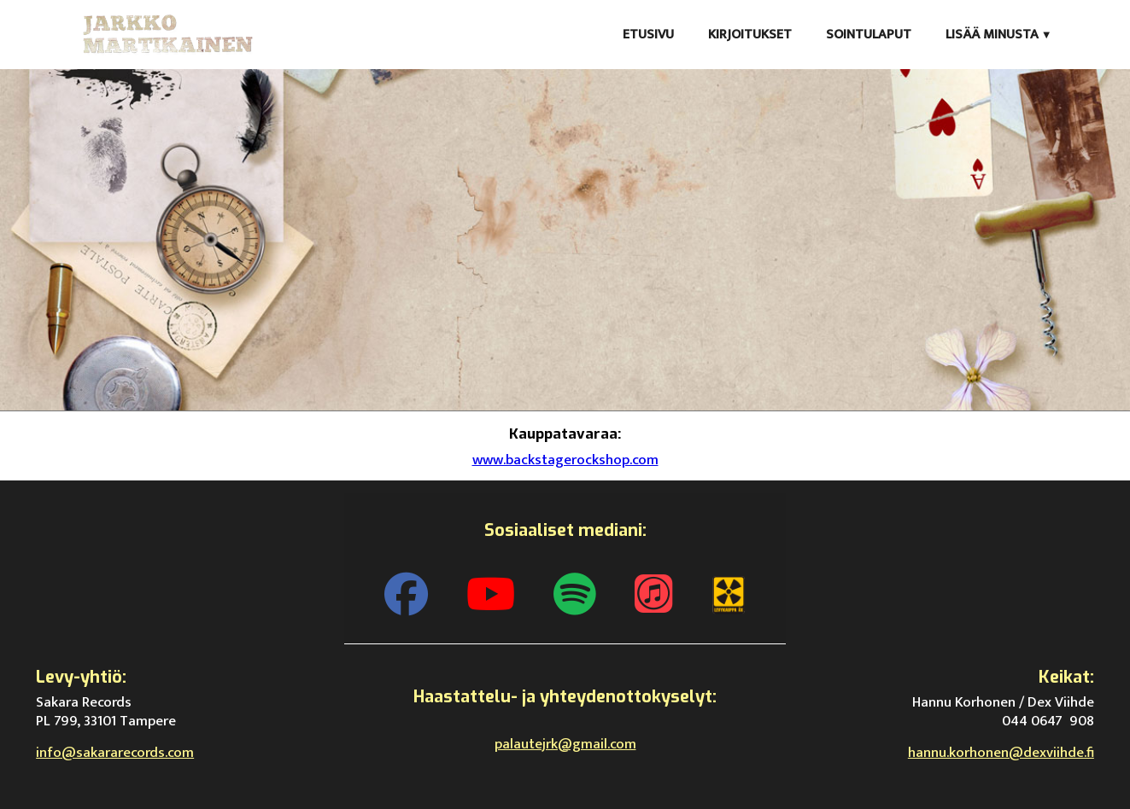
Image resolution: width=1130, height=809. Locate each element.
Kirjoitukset (750, 34)
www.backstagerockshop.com (565, 460)
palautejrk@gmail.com (565, 744)
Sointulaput (868, 34)
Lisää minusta (992, 34)
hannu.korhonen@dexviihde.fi (1001, 753)
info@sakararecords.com (115, 753)
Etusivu (648, 34)
